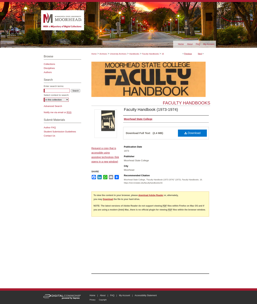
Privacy (92, 300)
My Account (124, 295)
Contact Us (49, 135)
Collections (49, 64)
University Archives (118, 54)
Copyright (103, 300)
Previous (188, 54)
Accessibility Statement (146, 295)
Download (192, 133)
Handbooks (134, 54)
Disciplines (49, 68)
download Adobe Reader (150, 195)
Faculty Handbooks (150, 54)
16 (163, 54)
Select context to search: (56, 95)
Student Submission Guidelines (60, 131)
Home (94, 54)
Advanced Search (53, 106)
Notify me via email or (57, 112)
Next (200, 54)
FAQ (112, 295)
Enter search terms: (54, 86)
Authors (48, 72)
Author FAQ (50, 127)
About (102, 295)
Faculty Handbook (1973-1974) (151, 109)
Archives (103, 54)
